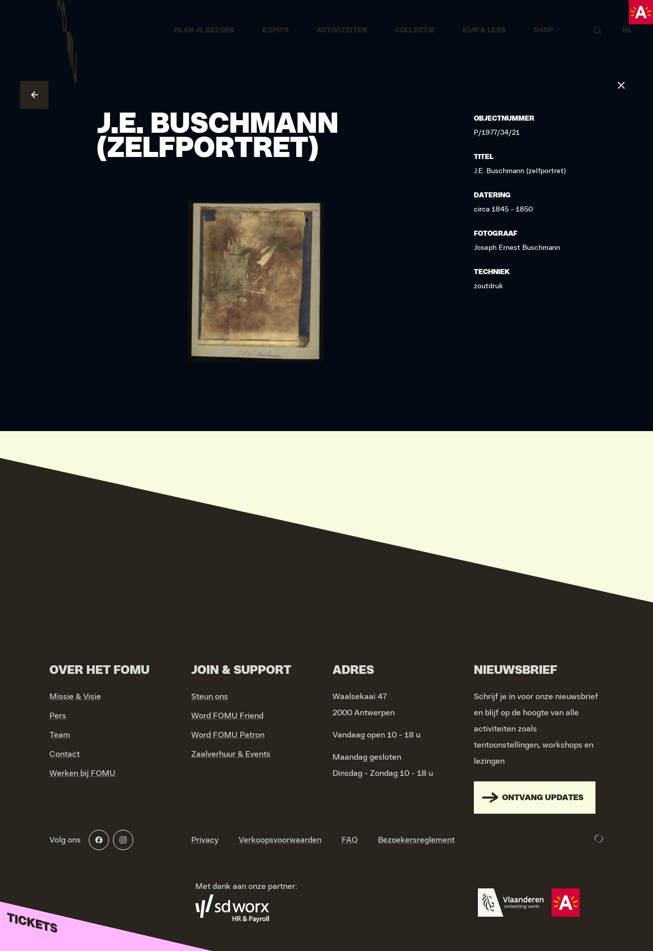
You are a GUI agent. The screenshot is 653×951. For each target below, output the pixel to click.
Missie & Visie (75, 697)
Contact (64, 754)
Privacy (205, 840)
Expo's (275, 30)
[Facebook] (99, 840)
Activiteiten (341, 30)
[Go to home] (67, 30)
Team (59, 735)
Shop (543, 30)
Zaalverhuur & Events (230, 754)
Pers (57, 716)
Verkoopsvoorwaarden (280, 840)
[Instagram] (123, 840)
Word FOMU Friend (227, 716)
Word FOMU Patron (227, 735)
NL (627, 30)
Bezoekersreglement (416, 840)
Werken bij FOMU (82, 773)
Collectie (415, 30)
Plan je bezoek (204, 30)
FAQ (350, 840)
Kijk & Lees (484, 30)
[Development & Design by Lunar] (599, 838)
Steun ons (209, 697)
